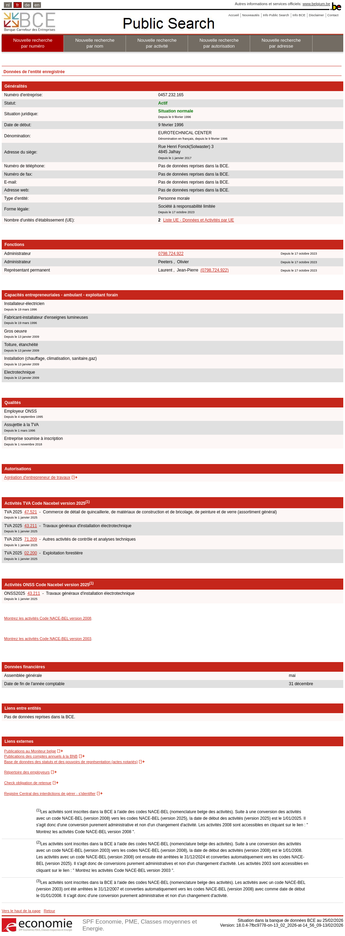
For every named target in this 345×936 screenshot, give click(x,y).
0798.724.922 (171, 253)
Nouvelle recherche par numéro (32, 43)
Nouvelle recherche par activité (157, 43)
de (27, 5)
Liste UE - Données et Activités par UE (198, 220)
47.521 (30, 512)
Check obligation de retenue (27, 783)
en (37, 5)
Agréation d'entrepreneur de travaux (37, 477)
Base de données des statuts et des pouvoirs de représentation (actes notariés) (71, 762)
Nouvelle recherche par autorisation (219, 43)
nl (8, 5)
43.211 (30, 525)
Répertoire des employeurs (27, 772)
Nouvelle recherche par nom (95, 43)
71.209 (30, 539)
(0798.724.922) (214, 270)
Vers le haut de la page (21, 911)
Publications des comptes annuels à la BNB (41, 756)
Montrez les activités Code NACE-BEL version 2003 (47, 639)
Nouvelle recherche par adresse (281, 43)
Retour (49, 911)
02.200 (30, 553)
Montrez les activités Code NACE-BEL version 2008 (47, 618)
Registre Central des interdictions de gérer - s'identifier (50, 793)
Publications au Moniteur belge (30, 751)
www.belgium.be (316, 4)
